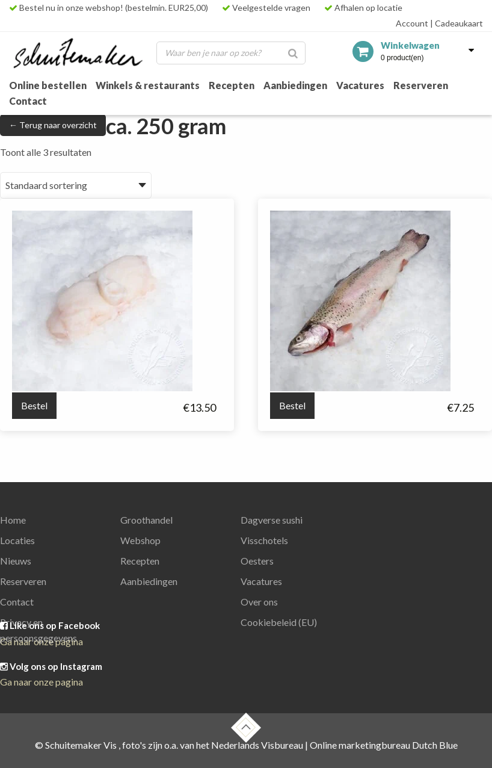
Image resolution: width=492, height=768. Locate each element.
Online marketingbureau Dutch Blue (384, 745)
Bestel (34, 405)
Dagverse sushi (272, 519)
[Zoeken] (293, 53)
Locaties (17, 540)
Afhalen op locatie (363, 7)
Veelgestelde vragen (266, 7)
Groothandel (146, 519)
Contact (28, 101)
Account (412, 23)
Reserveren (420, 85)
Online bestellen (48, 85)
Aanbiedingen (295, 85)
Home (13, 519)
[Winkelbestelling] (76, 185)
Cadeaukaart (456, 23)
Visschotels (264, 540)
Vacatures (360, 85)
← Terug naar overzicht (53, 125)
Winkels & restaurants (148, 85)
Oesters (257, 560)
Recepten (231, 85)
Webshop (140, 540)
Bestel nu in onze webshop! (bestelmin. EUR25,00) (108, 7)
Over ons (259, 601)
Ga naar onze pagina (41, 681)
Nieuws (15, 560)
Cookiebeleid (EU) (279, 622)
